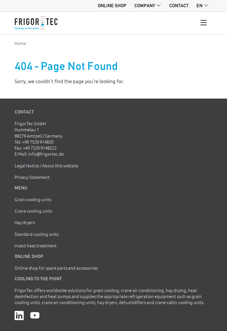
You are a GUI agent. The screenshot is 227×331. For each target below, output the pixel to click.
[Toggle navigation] (203, 23)
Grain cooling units (33, 199)
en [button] (199, 5)
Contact (178, 5)
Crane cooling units (33, 211)
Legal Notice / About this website (46, 165)
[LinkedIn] (19, 315)
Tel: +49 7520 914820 (34, 142)
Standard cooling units (37, 234)
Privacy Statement (32, 177)
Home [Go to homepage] (20, 43)
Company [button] (144, 5)
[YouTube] (34, 315)
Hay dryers (25, 222)
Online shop (112, 5)
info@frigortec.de (46, 154)
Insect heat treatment (36, 245)
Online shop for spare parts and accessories (56, 268)
